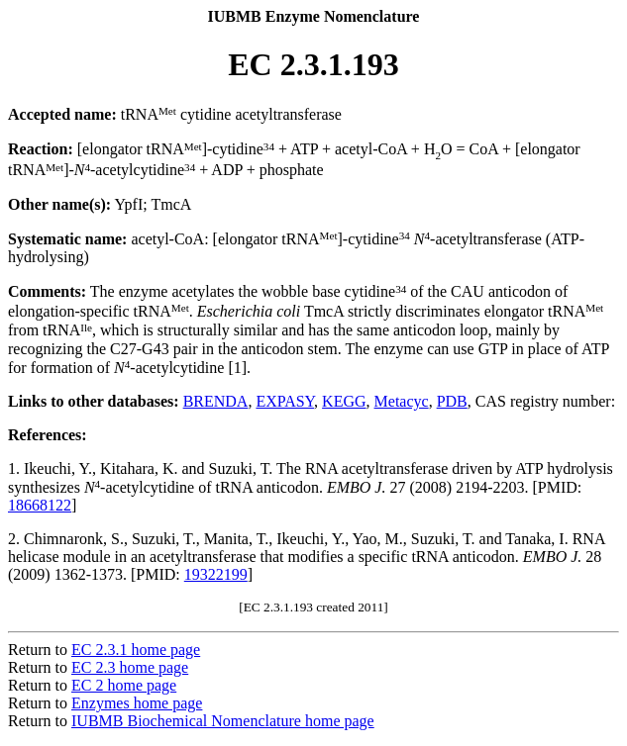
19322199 (216, 574)
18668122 (39, 505)
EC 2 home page (123, 685)
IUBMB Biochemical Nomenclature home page (222, 720)
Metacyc (401, 401)
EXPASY (285, 401)
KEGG (344, 401)
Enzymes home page (136, 703)
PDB (452, 401)
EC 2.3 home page (129, 667)
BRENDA (216, 401)
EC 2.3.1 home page (135, 649)
